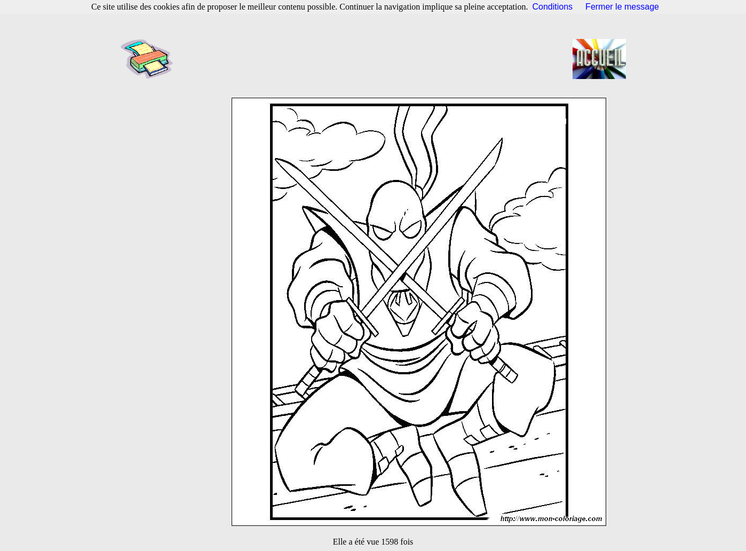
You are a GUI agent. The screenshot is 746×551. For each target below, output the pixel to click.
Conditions (553, 6)
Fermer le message (622, 6)
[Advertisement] (376, 59)
